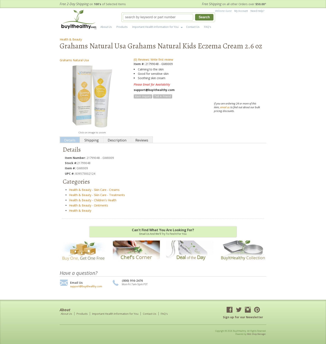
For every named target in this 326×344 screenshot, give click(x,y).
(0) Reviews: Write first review (153, 59)
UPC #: (70, 174)
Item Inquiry (143, 96)
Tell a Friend (162, 96)
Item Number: (75, 158)
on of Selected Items (93, 4)
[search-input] (158, 17)
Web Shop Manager (256, 334)
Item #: (139, 64)
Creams (114, 190)
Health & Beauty (71, 39)
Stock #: (71, 163)
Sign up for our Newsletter (243, 317)
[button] (168, 17)
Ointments (101, 205)
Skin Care (100, 190)
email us (225, 107)
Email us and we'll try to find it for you (163, 232)
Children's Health (105, 200)
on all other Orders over (234, 4)
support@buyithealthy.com (86, 286)
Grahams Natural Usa (74, 60)
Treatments (117, 195)
